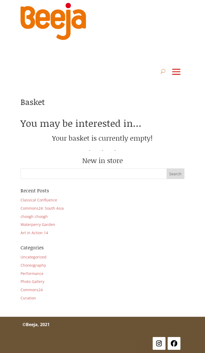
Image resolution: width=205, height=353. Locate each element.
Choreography (33, 265)
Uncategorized (33, 256)
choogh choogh (34, 216)
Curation (28, 298)
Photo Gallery (32, 281)
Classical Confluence (39, 199)
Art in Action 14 (34, 232)
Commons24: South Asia (42, 208)
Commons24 (32, 289)
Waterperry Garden (38, 224)
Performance (32, 273)
